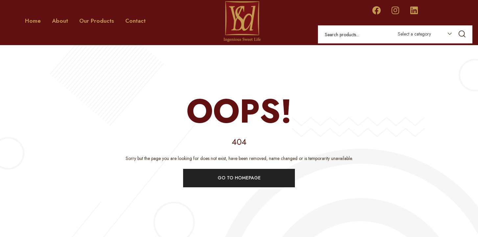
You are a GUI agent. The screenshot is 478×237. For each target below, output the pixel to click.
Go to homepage (239, 177)
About (60, 21)
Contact (135, 21)
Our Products (96, 21)
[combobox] (421, 35)
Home (33, 21)
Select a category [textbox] (414, 34)
